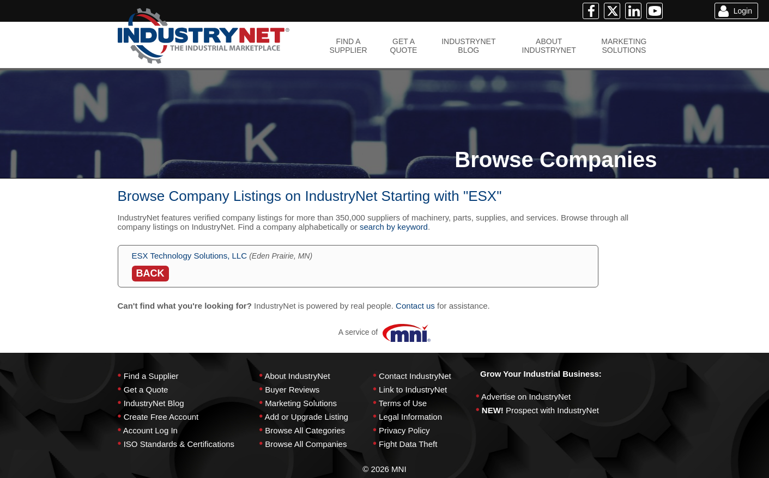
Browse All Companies (306, 444)
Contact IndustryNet (415, 376)
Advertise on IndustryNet (526, 396)
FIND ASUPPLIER (348, 45)
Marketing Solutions (301, 403)
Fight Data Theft (408, 444)
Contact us (415, 305)
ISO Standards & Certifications (179, 444)
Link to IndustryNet (413, 389)
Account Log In (150, 430)
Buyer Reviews (292, 389)
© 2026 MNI (384, 469)
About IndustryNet (297, 376)
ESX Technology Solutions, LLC (189, 255)
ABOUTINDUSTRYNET (549, 45)
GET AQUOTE (403, 45)
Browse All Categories (305, 430)
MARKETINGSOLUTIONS (623, 45)
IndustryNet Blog (154, 403)
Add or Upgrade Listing (306, 416)
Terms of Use (403, 403)
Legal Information (410, 416)
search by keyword (394, 226)
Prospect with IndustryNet (552, 410)
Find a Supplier (151, 376)
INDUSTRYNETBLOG (468, 45)
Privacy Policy (404, 430)
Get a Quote (146, 389)
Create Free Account (161, 416)
